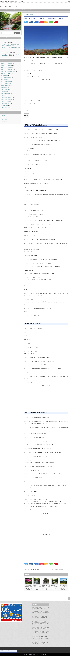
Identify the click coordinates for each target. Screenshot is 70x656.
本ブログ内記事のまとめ (6, 93)
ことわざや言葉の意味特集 (6, 77)
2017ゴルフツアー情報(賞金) (7, 63)
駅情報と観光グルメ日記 (27, 9)
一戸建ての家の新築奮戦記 (6, 85)
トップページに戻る (28, 593)
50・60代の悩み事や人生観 (6, 73)
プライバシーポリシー (4, 9)
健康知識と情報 (4, 87)
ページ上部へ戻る (69, 598)
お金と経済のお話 (18, 9)
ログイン (3, 115)
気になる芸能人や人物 (6, 101)
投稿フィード (4, 117)
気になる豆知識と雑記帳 (6, 103)
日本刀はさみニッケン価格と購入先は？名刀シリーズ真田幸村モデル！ (34, 570)
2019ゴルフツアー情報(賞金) (7, 67)
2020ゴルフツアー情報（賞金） (7, 69)
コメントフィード (5, 119)
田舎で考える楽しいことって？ (10, 6)
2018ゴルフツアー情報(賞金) (7, 65)
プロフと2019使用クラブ (6, 83)
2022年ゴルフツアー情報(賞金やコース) (9, 71)
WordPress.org (4, 121)
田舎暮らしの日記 (5, 105)
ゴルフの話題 (12, 9)
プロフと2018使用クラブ (6, 81)
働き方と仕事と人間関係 (28, 14)
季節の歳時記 (4, 91)
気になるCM (4, 95)
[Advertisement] (46, 90)
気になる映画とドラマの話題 (7, 99)
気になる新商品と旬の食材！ (7, 97)
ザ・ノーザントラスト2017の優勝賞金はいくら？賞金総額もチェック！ (58, 570)
